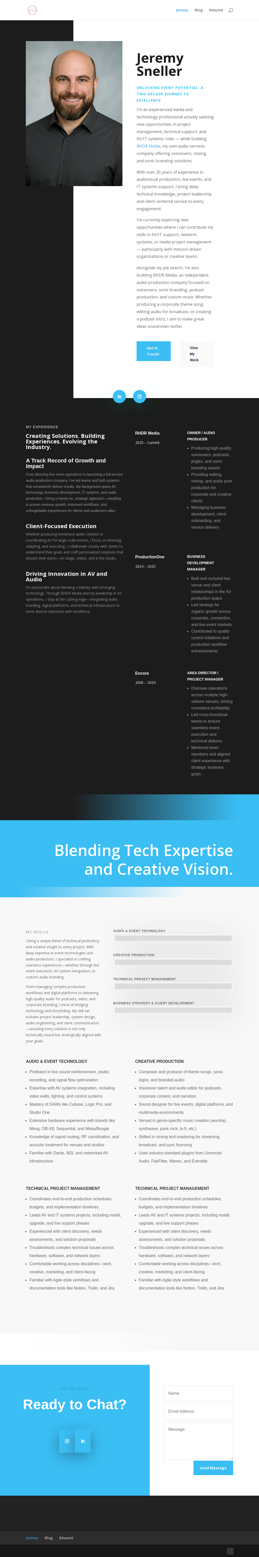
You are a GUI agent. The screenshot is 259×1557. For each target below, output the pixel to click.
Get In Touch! (153, 351)
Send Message (213, 1467)
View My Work (194, 354)
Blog (199, 10)
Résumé (216, 10)
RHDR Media (148, 146)
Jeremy (182, 10)
